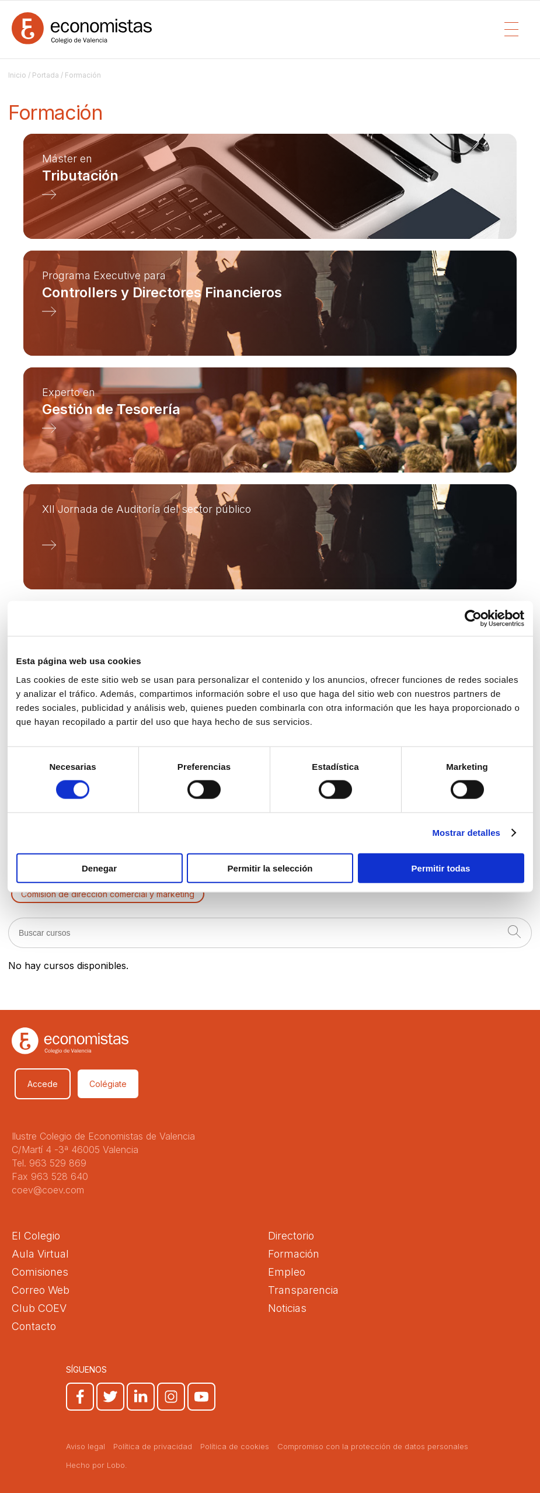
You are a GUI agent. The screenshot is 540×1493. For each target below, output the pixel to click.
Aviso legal (85, 1446)
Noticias (287, 1308)
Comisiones (40, 1272)
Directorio (291, 1236)
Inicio (17, 75)
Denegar (99, 868)
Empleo (286, 1272)
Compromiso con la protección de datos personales (372, 1446)
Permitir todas (441, 868)
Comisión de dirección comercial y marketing (107, 894)
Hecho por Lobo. (96, 1465)
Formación (293, 1254)
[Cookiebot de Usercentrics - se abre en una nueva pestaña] (473, 618)
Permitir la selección (270, 868)
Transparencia (303, 1290)
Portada (45, 75)
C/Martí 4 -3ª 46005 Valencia (75, 1149)
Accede (42, 1084)
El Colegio (36, 1236)
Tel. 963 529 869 (49, 1163)
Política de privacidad (152, 1446)
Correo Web (40, 1290)
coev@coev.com (48, 1190)
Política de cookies (234, 1446)
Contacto (34, 1326)
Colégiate (108, 1084)
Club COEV (39, 1308)
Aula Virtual (40, 1254)
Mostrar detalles (466, 833)
